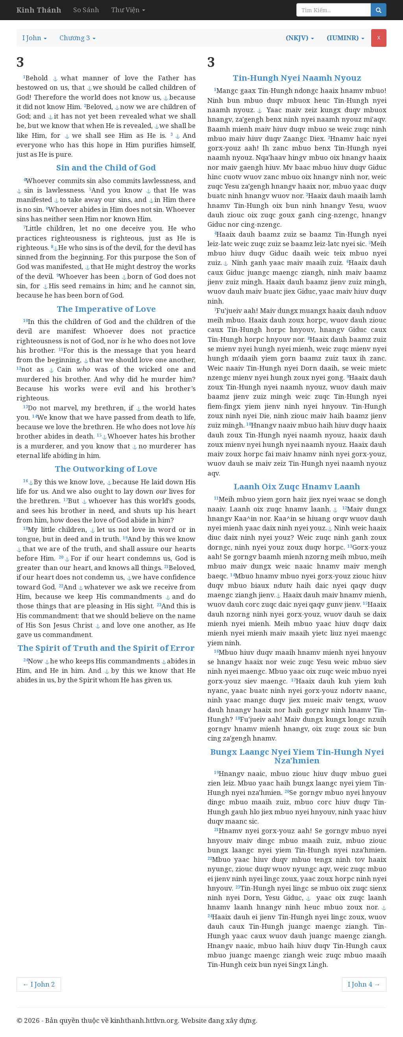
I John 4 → (364, 984)
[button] (35, 37)
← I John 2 (38, 984)
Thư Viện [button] (128, 9)
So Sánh (86, 9)
